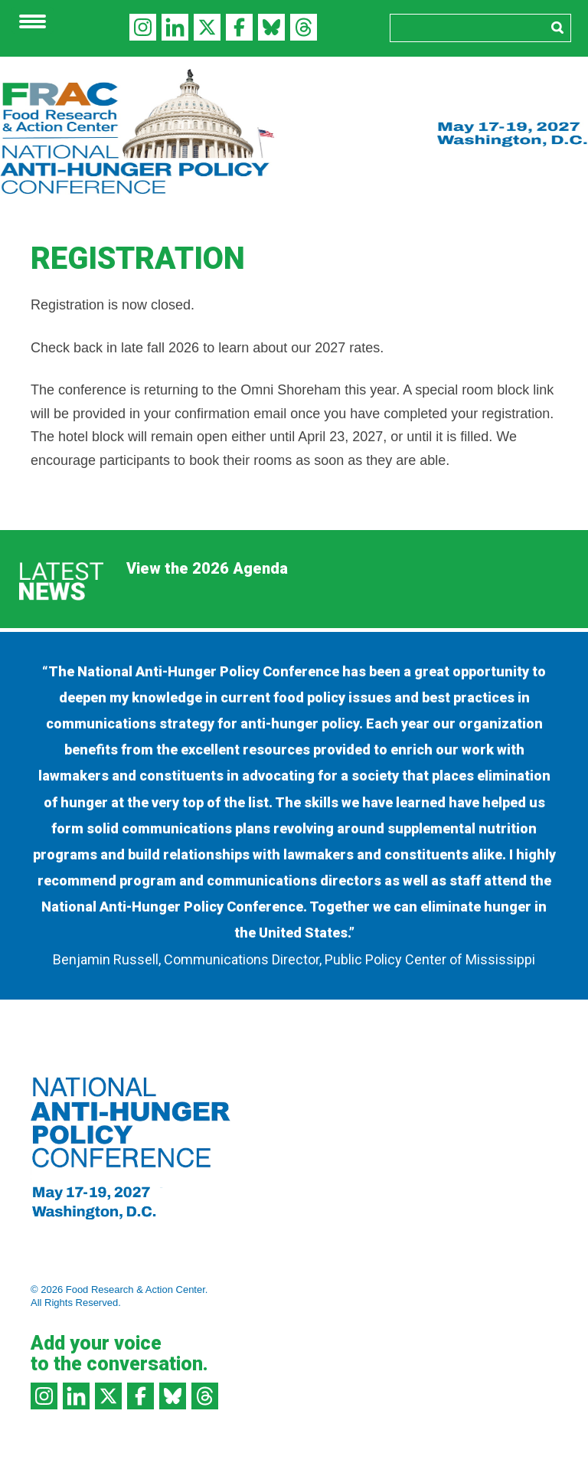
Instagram (142, 27)
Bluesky (271, 27)
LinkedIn (175, 27)
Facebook (239, 27)
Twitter (207, 27)
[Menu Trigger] (32, 20)
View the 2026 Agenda (207, 568)
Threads (303, 27)
